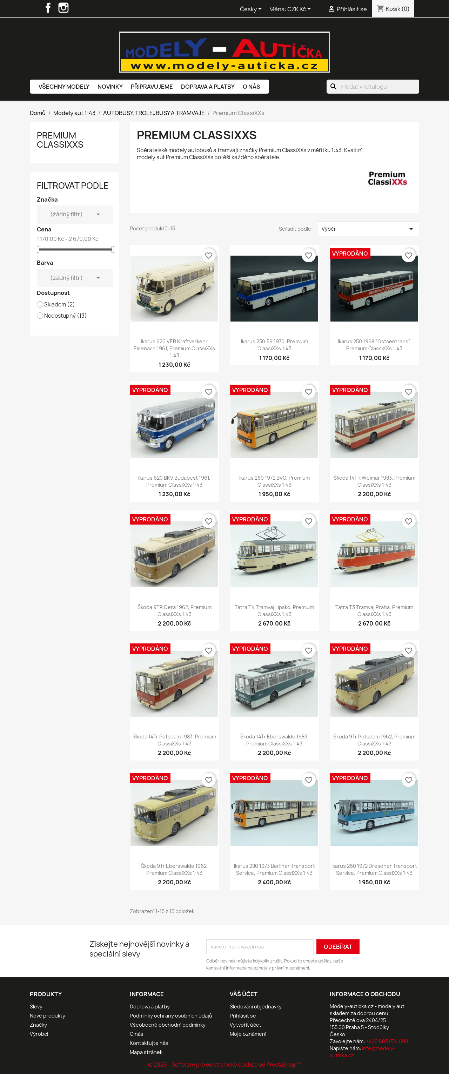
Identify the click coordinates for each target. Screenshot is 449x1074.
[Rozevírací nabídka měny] (300, 9)
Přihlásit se (243, 1015)
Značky (38, 1024)
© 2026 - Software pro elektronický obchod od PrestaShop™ (224, 1064)
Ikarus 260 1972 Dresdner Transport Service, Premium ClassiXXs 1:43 (374, 869)
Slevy (36, 1006)
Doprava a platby (208, 86)
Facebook (48, 8)
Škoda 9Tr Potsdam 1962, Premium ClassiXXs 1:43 (374, 740)
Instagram (63, 8)
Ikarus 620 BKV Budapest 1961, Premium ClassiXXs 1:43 (174, 481)
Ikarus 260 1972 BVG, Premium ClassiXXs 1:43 (274, 481)
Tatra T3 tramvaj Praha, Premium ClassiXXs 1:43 (374, 610)
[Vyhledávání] (373, 87)
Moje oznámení (248, 1034)
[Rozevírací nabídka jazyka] (252, 9)
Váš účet (243, 994)
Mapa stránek (146, 1052)
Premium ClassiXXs (60, 139)
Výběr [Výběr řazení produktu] (368, 229)
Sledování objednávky (256, 1006)
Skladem (59, 304)
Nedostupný (65, 315)
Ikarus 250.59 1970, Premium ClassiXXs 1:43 (274, 345)
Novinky (110, 86)
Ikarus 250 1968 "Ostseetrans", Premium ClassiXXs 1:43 (374, 345)
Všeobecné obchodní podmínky (168, 1024)
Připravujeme (152, 86)
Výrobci (39, 1034)
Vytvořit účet (245, 1024)
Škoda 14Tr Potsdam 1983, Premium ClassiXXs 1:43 (174, 740)
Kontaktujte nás (149, 1043)
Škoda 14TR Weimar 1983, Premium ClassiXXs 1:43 (374, 481)
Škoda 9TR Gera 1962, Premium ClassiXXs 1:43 (175, 610)
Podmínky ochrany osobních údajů (171, 1015)
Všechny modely (64, 86)
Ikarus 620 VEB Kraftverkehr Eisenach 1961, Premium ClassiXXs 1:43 (174, 348)
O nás (251, 86)
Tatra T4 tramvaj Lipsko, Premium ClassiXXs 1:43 (274, 610)
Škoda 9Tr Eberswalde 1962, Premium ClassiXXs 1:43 (174, 869)
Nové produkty (47, 1015)
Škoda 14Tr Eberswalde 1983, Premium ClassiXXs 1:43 (274, 740)
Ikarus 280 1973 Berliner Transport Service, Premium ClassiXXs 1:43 (274, 869)
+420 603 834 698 (387, 1041)
